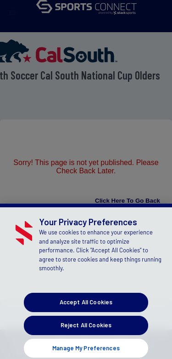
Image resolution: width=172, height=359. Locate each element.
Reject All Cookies (86, 332)
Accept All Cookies (86, 309)
